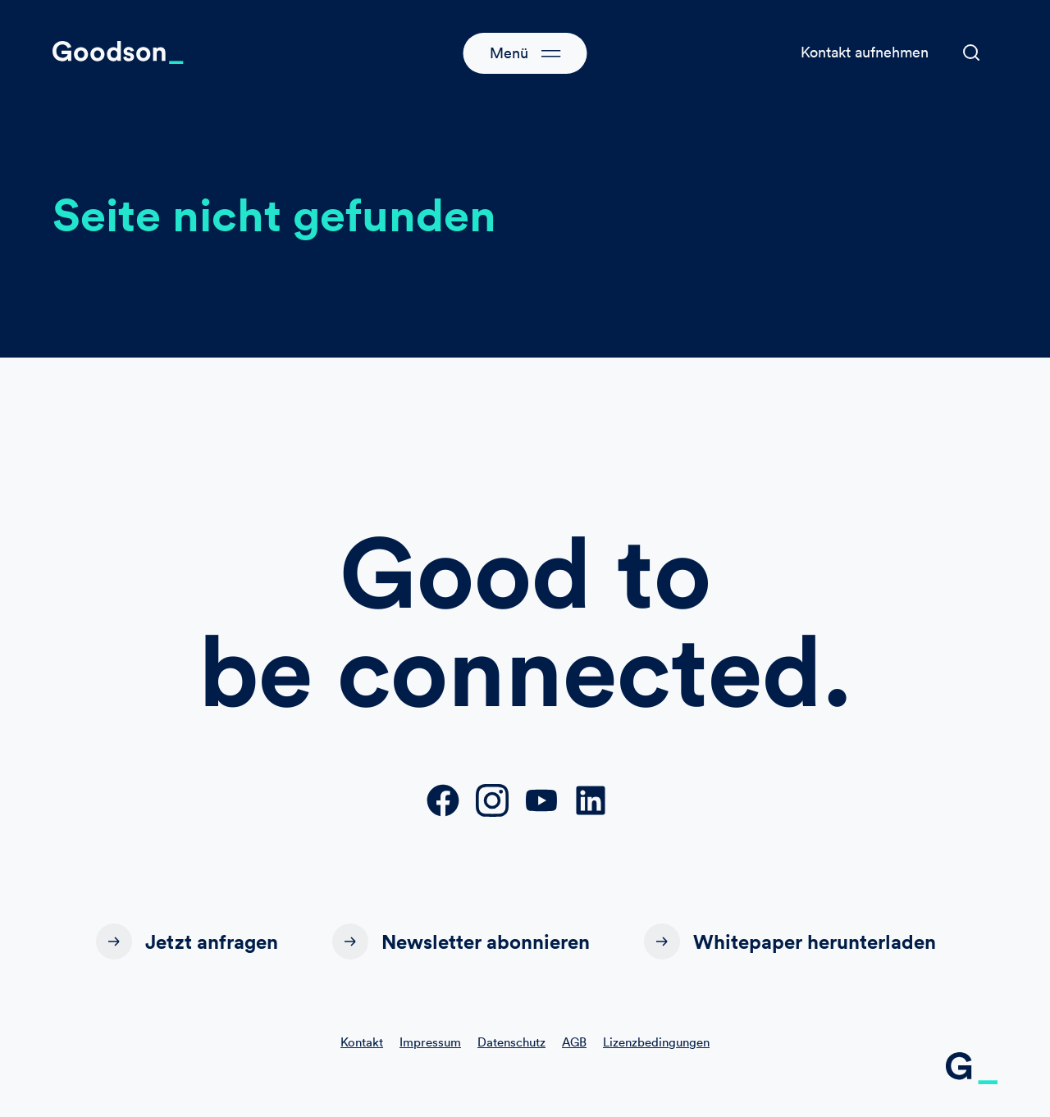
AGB (574, 1042)
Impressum (430, 1042)
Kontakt (361, 1042)
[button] (971, 52)
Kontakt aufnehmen (865, 52)
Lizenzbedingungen (656, 1042)
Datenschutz (511, 1042)
